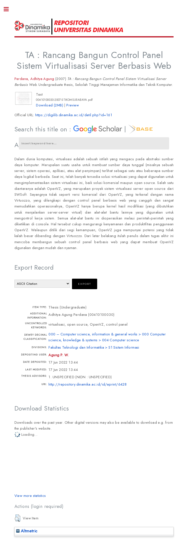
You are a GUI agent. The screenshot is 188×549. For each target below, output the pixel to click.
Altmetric (26, 531)
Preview (72, 105)
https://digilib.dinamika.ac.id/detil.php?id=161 (73, 114)
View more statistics (30, 495)
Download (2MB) (49, 105)
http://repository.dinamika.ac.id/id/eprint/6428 (87, 384)
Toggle (9, 9)
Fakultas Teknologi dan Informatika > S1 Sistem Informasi (93, 347)
